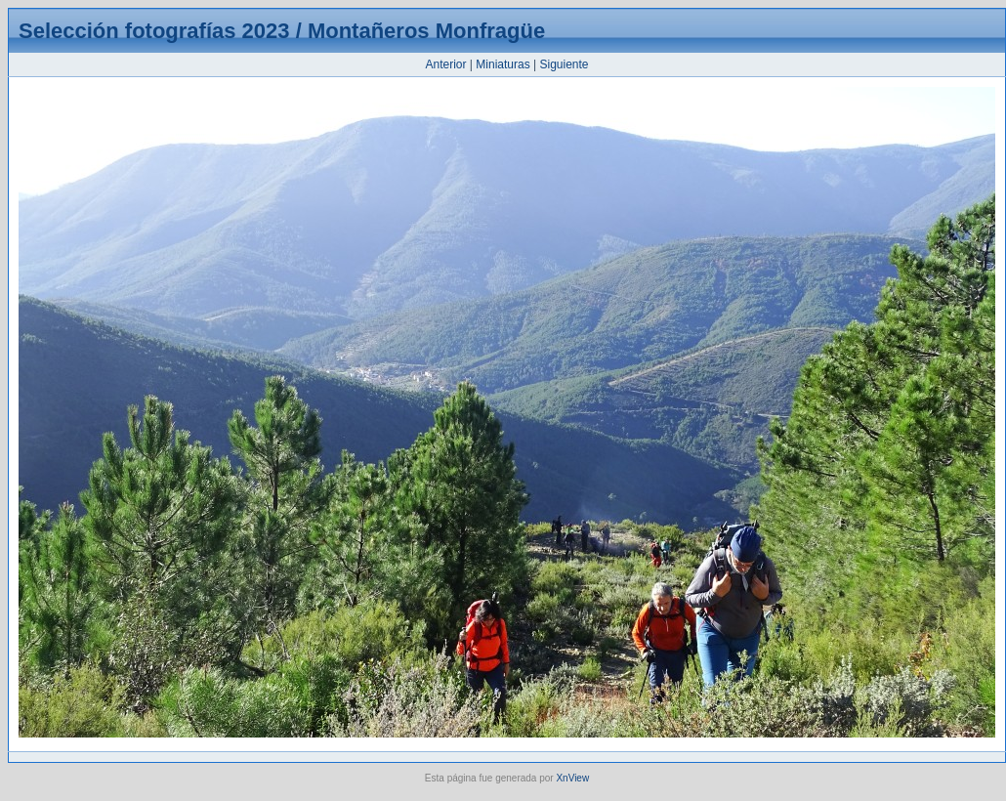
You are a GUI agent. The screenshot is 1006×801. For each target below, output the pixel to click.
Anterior (445, 64)
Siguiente (563, 64)
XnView (572, 778)
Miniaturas (502, 64)
